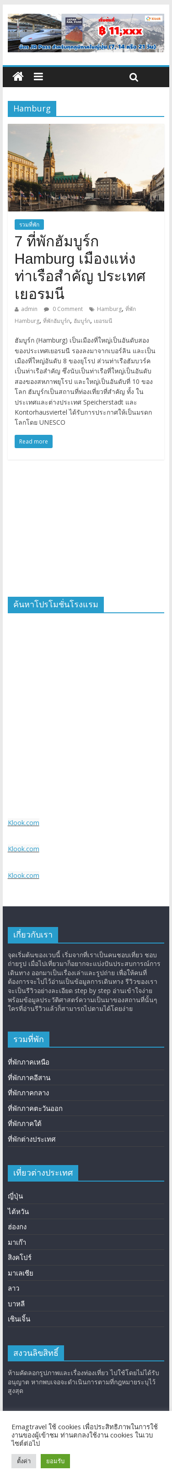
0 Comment (63, 309)
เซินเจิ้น (19, 1318)
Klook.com (23, 822)
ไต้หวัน (18, 1211)
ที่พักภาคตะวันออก (35, 1108)
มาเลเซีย (20, 1272)
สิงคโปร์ (20, 1257)
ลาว (13, 1288)
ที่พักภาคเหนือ (28, 1061)
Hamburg (109, 309)
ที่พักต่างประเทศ (32, 1138)
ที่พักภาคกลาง (28, 1092)
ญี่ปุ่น (15, 1195)
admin (29, 309)
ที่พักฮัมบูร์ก (56, 321)
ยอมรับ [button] (55, 1461)
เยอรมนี (103, 321)
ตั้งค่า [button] (24, 1461)
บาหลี (16, 1303)
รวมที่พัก (29, 224)
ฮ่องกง (17, 1226)
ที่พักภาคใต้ (25, 1123)
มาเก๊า (17, 1242)
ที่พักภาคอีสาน (29, 1077)
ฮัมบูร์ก (82, 321)
